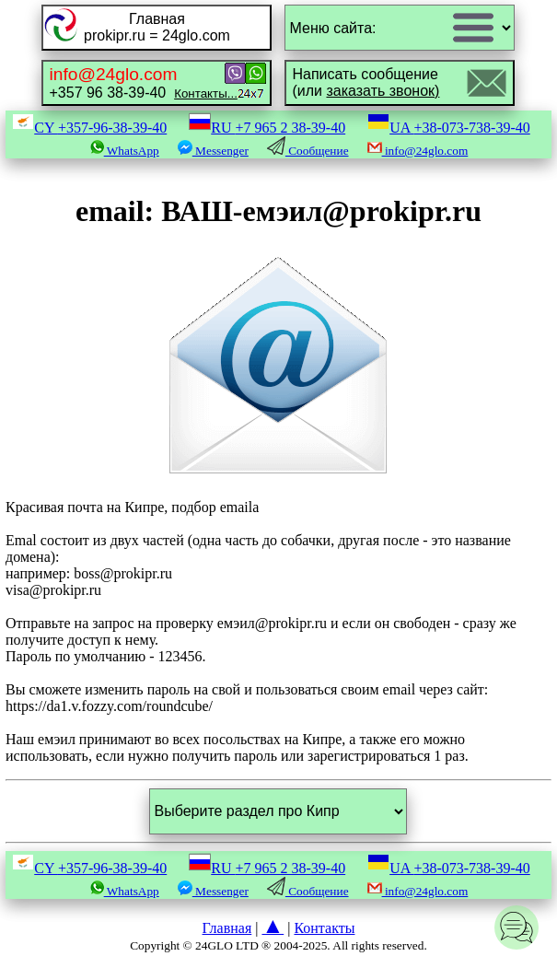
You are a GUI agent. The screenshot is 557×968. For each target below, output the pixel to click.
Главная (227, 928)
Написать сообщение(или (365, 82)
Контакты (324, 928)
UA (448, 127)
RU (267, 127)
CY (89, 127)
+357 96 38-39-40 (143, 82)
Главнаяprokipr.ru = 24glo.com (157, 27)
